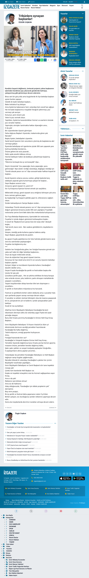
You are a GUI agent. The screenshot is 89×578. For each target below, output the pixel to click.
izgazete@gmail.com (40, 481)
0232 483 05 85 (38, 478)
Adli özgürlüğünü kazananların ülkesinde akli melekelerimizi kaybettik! (74, 46)
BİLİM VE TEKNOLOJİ (10, 502)
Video (6, 546)
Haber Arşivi (70, 494)
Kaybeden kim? (74, 56)
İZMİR (9, 522)
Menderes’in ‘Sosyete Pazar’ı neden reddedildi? (21, 436)
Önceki (8, 407)
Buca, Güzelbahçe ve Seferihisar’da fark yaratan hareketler (25, 460)
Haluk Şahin (73, 26)
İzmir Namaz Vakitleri (52, 488)
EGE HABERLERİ (13, 524)
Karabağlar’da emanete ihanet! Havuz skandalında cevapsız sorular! (28, 455)
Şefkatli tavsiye (74, 112)
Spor (58, 5)
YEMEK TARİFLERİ (41, 504)
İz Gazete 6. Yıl (73, 121)
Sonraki (52, 407)
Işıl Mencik (72, 100)
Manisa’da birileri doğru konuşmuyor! (18, 442)
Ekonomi (65, 5)
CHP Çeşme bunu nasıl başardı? (16, 445)
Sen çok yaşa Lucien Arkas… (15, 432)
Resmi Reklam (36, 8)
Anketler (7, 551)
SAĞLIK (23, 504)
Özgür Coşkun (25, 22)
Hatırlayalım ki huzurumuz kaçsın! (75, 21)
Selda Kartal (73, 43)
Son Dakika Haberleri (52, 494)
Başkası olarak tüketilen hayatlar (74, 38)
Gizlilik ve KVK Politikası (44, 500)
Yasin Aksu (72, 118)
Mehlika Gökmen (74, 60)
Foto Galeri (9, 2)
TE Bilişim (82, 503)
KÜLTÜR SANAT (8, 504)
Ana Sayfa (8, 515)
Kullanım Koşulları (30, 500)
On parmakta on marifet (74, 29)
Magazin (53, 5)
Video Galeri (20, 2)
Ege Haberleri (43, 5)
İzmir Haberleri (26, 5)
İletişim (7, 555)
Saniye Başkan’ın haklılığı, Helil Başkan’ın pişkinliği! (22, 439)
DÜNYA (10, 535)
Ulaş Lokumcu (74, 92)
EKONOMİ (41, 502)
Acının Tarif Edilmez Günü (75, 104)
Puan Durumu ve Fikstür (13, 494)
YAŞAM (33, 504)
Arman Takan (73, 35)
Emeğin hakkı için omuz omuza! (74, 95)
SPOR (28, 504)
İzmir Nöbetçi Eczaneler (13, 488)
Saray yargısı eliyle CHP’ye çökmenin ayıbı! (75, 63)
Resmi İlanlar (25, 8)
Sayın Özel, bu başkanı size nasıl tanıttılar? (20, 448)
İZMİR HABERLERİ (50, 502)
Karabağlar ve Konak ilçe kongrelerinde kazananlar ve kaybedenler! (28, 427)
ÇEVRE (26, 502)
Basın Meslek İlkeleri (18, 500)
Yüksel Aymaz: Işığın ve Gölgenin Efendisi (75, 87)
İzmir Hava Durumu (32, 488)
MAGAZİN (17, 504)
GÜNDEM (20, 502)
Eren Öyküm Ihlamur (76, 18)
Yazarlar (31, 2)
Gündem (35, 5)
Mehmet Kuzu (73, 110)
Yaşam (71, 5)
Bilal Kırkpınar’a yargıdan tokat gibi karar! (19, 451)
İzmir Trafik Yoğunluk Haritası (72, 489)
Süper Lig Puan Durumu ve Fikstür (19, 569)
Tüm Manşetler (30, 494)
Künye (6, 500)
